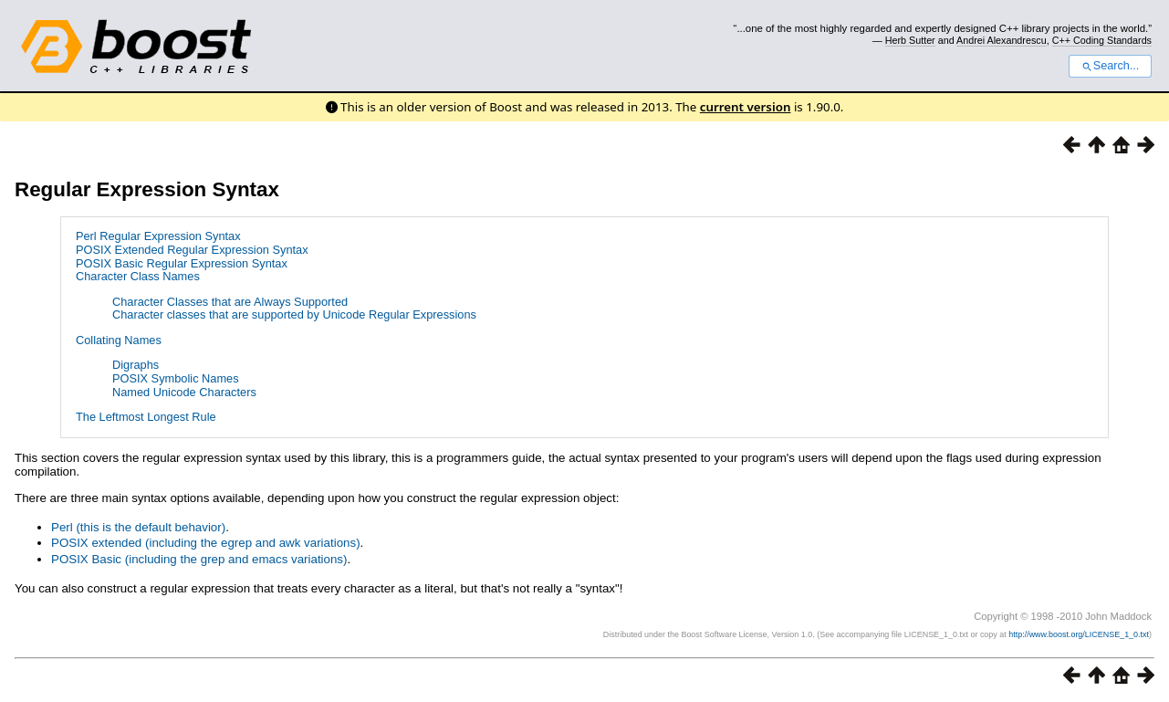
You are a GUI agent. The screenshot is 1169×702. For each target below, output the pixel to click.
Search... (1110, 65)
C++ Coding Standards (1102, 40)
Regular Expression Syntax (147, 189)
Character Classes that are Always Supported (230, 302)
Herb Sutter (910, 40)
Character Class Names (138, 276)
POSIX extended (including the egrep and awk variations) (205, 543)
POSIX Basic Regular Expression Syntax (181, 263)
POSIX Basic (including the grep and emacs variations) (199, 559)
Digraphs (135, 365)
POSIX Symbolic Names (175, 378)
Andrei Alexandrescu (1001, 40)
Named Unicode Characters (184, 392)
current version (745, 107)
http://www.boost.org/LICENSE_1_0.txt (1078, 634)
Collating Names (119, 340)
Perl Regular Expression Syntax (158, 236)
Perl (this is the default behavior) (138, 527)
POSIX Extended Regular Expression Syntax (192, 250)
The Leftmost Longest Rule (146, 417)
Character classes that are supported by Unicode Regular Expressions (294, 314)
